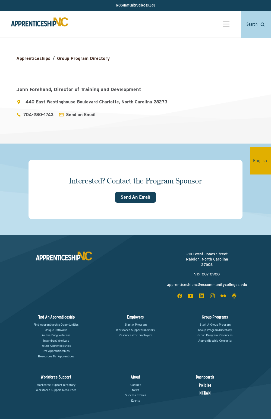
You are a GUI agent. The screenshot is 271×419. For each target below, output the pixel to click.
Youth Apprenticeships (56, 346)
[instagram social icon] (212, 296)
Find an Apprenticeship (56, 317)
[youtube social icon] (190, 296)
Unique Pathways (56, 330)
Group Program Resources (214, 335)
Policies (205, 385)
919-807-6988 (207, 274)
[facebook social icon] (179, 296)
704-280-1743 (38, 114)
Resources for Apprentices (56, 356)
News (135, 390)
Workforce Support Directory (135, 330)
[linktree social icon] (234, 296)
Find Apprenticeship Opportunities (55, 324)
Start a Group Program (215, 324)
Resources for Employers (135, 335)
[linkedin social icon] (201, 296)
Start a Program (135, 324)
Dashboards (205, 377)
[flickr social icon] (223, 296)
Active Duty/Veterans (56, 335)
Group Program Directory (83, 58)
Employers (135, 317)
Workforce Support (56, 377)
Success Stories (135, 395)
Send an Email (81, 114)
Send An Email (135, 197)
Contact (135, 385)
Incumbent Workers (56, 340)
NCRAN (205, 393)
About (135, 377)
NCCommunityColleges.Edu (135, 5)
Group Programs (215, 317)
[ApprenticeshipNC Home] (39, 24)
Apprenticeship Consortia (215, 340)
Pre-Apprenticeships (56, 351)
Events (135, 400)
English (262, 160)
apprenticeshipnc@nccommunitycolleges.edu (207, 284)
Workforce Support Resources (56, 390)
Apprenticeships (33, 58)
